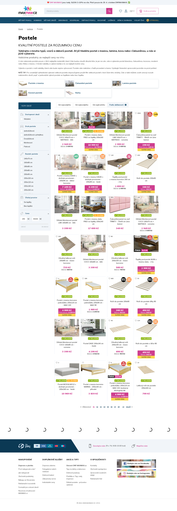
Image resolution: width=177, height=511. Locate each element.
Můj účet (126, 11)
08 (118, 411)
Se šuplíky (27, 202)
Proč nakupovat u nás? (26, 473)
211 (85, 240)
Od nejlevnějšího (81, 105)
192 (85, 155)
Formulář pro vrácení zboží (28, 491)
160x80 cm (28, 162)
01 (94, 411)
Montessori (28, 143)
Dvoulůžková (29, 139)
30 (138, 282)
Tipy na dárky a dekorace (75, 473)
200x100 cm (28, 178)
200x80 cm (28, 170)
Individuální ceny (48, 486)
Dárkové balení (48, 479)
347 (59, 197)
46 (112, 324)
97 (59, 324)
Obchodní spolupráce (98, 473)
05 (108, 411)
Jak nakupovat (23, 476)
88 (59, 155)
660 (112, 282)
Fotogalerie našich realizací (49, 474)
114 (138, 324)
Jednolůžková (29, 131)
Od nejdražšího (99, 105)
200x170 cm (28, 194)
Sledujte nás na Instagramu (138, 477)
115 (138, 240)
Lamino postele (129, 83)
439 (138, 155)
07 (115, 411)
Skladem (27, 119)
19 (123, 411)
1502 (139, 113)
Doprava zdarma (48, 469)
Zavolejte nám (99, 449)
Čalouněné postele (83, 83)
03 (101, 411)
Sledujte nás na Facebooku (138, 467)
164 (59, 240)
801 (112, 197)
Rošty (78, 93)
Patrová (27, 147)
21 (85, 113)
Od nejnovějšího (64, 105)
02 (97, 411)
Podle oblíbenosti (117, 105)
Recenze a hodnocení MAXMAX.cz (26, 496)
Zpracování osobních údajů (98, 477)
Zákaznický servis (49, 482)
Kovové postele (35, 93)
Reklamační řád (96, 482)
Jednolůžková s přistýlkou (33, 135)
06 (111, 411)
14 (138, 366)
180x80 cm (28, 166)
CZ (131, 11)
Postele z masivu (36, 83)
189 (85, 282)
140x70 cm (28, 159)
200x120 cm (28, 182)
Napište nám (142, 449)
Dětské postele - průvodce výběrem (76, 487)
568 (112, 113)
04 (104, 411)
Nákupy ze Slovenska (26, 484)
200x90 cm (28, 174)
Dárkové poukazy (73, 476)
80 (112, 240)
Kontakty (93, 469)
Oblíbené (120, 11)
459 (59, 113)
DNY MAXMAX (56, 2)
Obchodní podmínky (26, 480)
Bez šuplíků (28, 206)
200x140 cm (28, 186)
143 (112, 155)
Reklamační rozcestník (26, 487)
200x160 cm (28, 190)
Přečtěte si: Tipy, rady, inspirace (74, 481)
